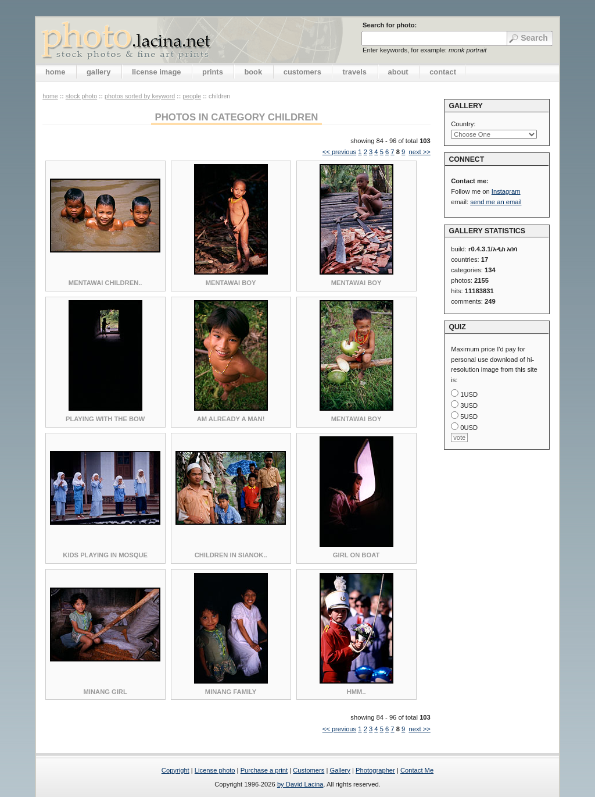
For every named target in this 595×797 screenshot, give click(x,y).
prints (212, 71)
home (55, 71)
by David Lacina (300, 784)
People (191, 95)
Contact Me (416, 770)
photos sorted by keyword (140, 95)
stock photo (81, 95)
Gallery (339, 770)
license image (156, 71)
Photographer (375, 770)
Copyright (175, 770)
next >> (419, 151)
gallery (99, 71)
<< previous (339, 151)
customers (302, 71)
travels (354, 71)
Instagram (506, 191)
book (253, 71)
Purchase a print (264, 770)
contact (442, 71)
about (398, 71)
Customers (308, 770)
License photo (215, 770)
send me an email (495, 201)
